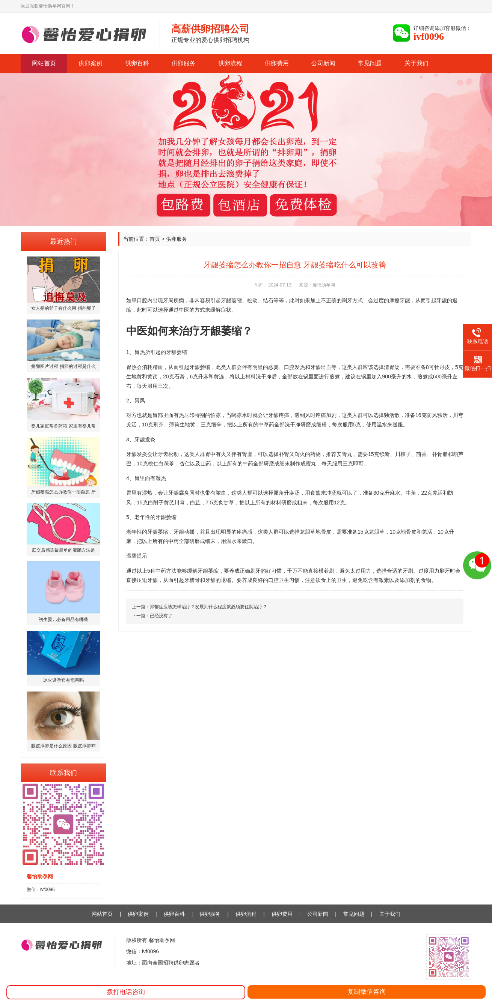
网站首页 (44, 63)
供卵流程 (230, 63)
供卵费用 (277, 63)
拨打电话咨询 (126, 992)
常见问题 (370, 63)
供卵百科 (137, 63)
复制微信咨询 (366, 991)
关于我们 (416, 63)
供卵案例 (90, 63)
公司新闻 (323, 63)
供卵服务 (184, 63)
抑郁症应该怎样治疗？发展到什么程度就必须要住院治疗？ (208, 606)
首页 (154, 239)
